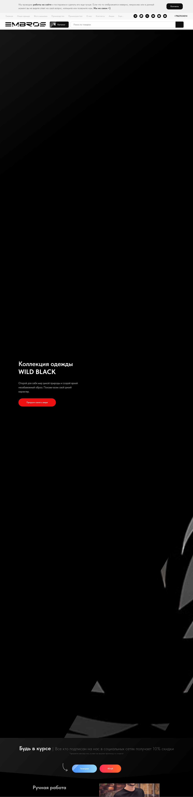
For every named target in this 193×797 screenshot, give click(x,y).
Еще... (121, 16)
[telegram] (135, 16)
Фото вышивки (40, 16)
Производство (57, 16)
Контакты (100, 16)
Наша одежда (23, 16)
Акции (111, 16)
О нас (89, 16)
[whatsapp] (141, 16)
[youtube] (153, 16)
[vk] (147, 16)
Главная (9, 16)
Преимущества (75, 16)
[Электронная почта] (165, 16)
